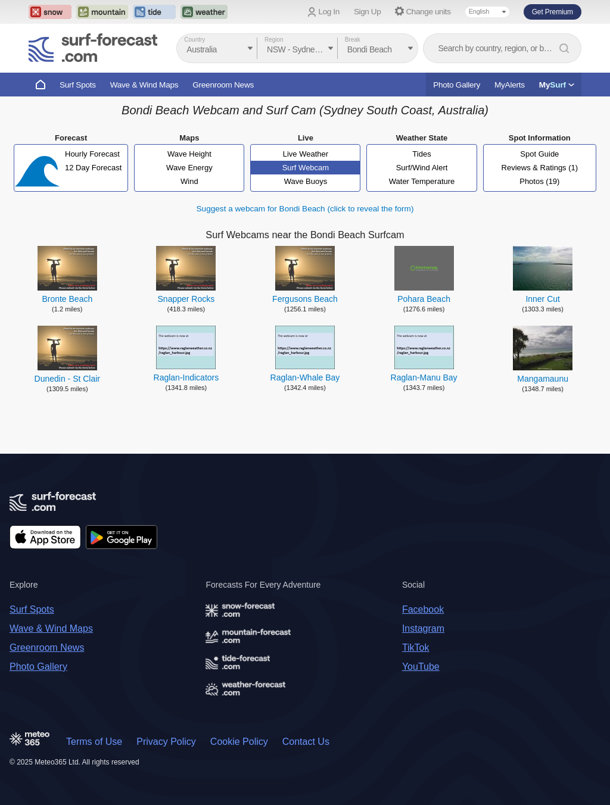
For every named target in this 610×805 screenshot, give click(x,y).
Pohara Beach (423, 299)
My (556, 85)
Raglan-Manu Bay (424, 377)
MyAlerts (509, 84)
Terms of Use (94, 742)
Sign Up (367, 11)
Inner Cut (542, 299)
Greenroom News (223, 84)
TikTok (416, 647)
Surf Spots (78, 84)
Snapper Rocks (186, 299)
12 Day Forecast (93, 167)
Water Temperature (422, 181)
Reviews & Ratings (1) (540, 167)
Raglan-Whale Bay (305, 377)
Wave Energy (189, 167)
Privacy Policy (166, 742)
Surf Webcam (305, 167)
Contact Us (305, 742)
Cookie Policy (239, 742)
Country (194, 39)
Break (352, 39)
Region (274, 39)
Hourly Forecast (92, 153)
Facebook (423, 609)
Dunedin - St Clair (68, 378)
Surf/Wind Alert (422, 167)
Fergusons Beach (305, 299)
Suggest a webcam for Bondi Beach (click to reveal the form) (305, 208)
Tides (421, 153)
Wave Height (189, 153)
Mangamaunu (542, 378)
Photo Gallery (456, 84)
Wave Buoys (306, 181)
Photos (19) (539, 181)
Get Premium (552, 12)
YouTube (421, 667)
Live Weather (305, 153)
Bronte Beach (67, 299)
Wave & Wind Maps (144, 84)
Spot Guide (539, 153)
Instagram (423, 628)
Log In (329, 11)
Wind (189, 181)
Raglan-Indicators (186, 377)
